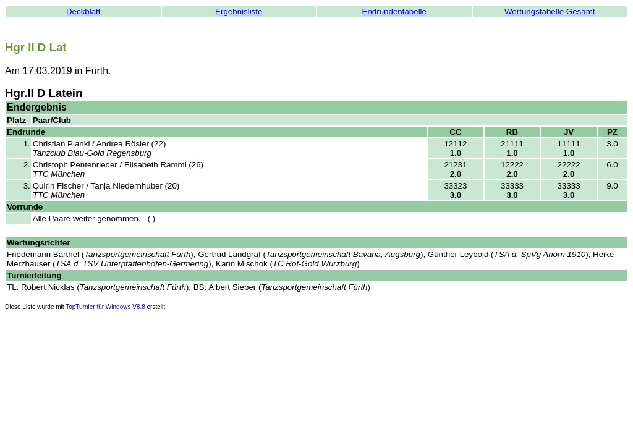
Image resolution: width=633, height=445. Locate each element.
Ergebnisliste (238, 11)
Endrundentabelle (394, 11)
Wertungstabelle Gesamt (549, 11)
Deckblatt (83, 11)
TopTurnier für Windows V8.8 (105, 306)
